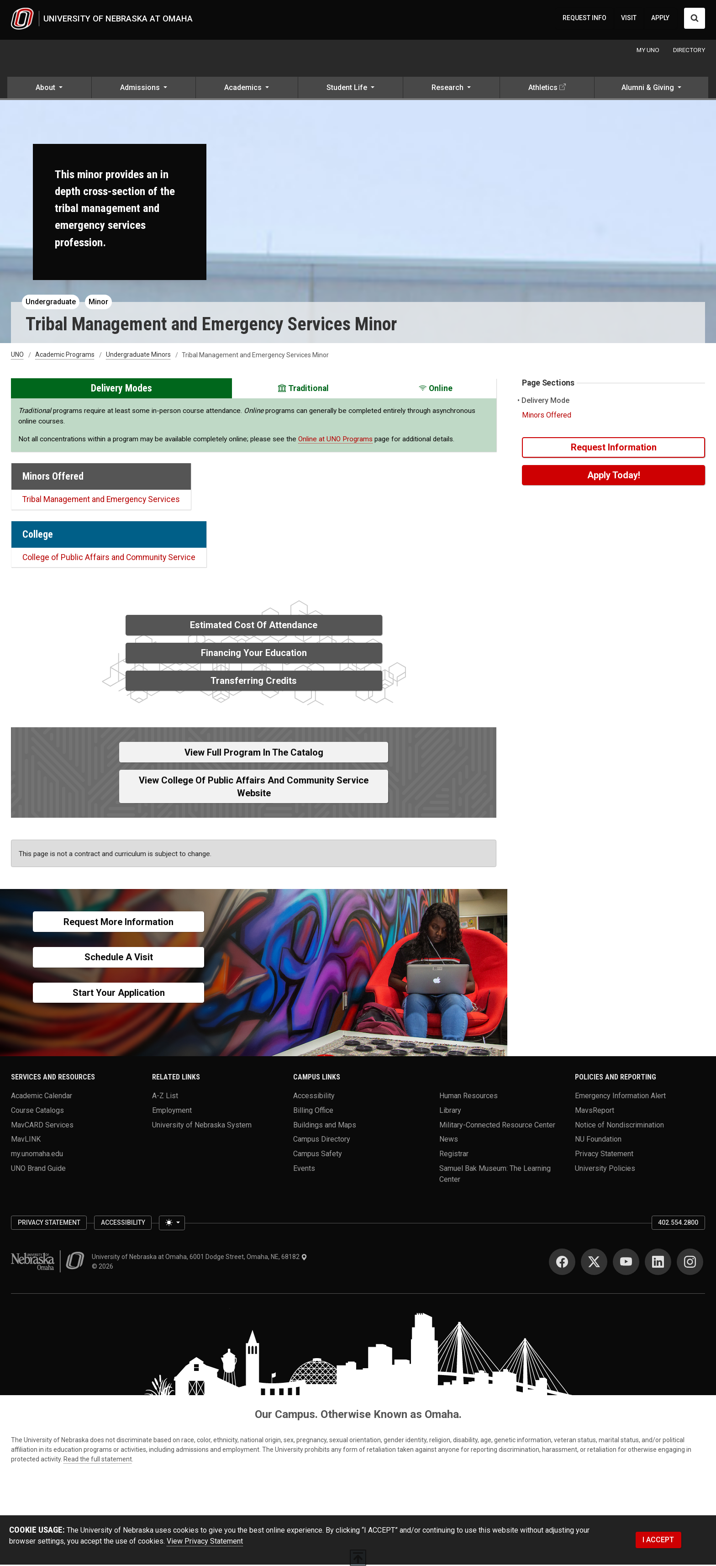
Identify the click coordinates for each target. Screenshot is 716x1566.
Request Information (614, 448)
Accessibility (314, 1097)
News (448, 1140)
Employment (172, 1111)
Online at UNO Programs (335, 440)
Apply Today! (613, 476)
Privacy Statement (604, 1155)
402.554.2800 (678, 1223)
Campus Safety (317, 1155)
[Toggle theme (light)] (171, 1224)
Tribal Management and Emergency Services (101, 500)
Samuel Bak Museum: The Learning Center (495, 1175)
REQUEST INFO (584, 18)
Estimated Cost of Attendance (253, 626)
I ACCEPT (658, 1540)
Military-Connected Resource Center (497, 1126)
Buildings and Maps (324, 1126)
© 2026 (104, 1267)
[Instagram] (690, 1263)
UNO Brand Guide (38, 1169)
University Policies (605, 1169)
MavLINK (26, 1140)
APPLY (660, 18)
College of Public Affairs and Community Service (108, 558)
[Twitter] (594, 1263)
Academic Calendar (41, 1097)
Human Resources (468, 1097)
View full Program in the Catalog (253, 753)
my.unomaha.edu (37, 1155)
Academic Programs (65, 356)
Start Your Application (119, 994)
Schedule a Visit (118, 958)
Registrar (454, 1155)
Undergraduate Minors (138, 356)
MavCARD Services (42, 1126)
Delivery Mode (545, 401)
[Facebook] (562, 1263)
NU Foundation (598, 1140)
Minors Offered (546, 416)
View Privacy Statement (205, 1542)
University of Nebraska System (202, 1126)
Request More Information (118, 923)
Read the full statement (97, 1460)
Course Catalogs (37, 1111)
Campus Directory (321, 1140)
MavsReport (594, 1111)
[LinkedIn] (658, 1263)
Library (450, 1111)
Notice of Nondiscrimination (619, 1126)
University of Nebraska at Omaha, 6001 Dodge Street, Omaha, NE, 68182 (199, 1258)
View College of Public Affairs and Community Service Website (254, 788)
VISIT (629, 18)
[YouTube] (626, 1263)
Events (304, 1169)
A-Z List (165, 1097)
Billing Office (313, 1111)
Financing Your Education (254, 654)
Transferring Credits (254, 682)
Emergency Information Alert (620, 1097)
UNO (17, 356)
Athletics (543, 89)
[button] (49, 89)
